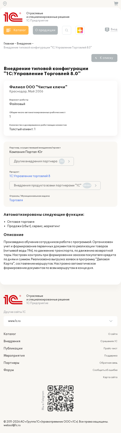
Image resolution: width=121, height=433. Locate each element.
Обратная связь (108, 362)
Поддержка (110, 355)
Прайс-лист (110, 348)
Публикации (13, 348)
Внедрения (24, 43)
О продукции (45, 30)
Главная (9, 43)
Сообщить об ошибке (105, 370)
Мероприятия (14, 356)
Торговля (16, 200)
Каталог (10, 334)
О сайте (112, 334)
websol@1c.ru (12, 425)
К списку (106, 58)
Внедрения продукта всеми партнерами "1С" (52, 185)
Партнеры (11, 363)
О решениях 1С (108, 341)
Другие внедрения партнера (39, 161)
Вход (114, 29)
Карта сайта (110, 377)
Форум (9, 370)
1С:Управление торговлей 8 (29, 176)
